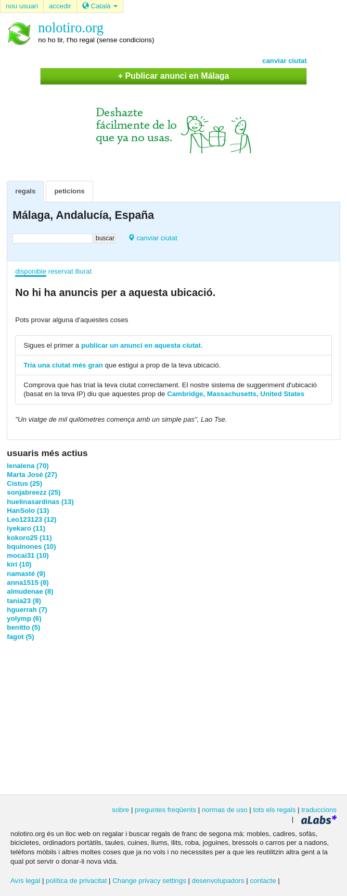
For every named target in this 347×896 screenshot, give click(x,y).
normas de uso (225, 810)
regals (25, 191)
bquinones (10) (31, 546)
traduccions (319, 810)
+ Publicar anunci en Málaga (173, 75)
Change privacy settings (149, 881)
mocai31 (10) (27, 555)
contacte (263, 881)
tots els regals (274, 810)
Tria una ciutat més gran (63, 365)
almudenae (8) (30, 591)
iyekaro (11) (26, 528)
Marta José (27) (32, 474)
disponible (30, 271)
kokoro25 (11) (29, 538)
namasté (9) (26, 574)
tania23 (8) (24, 601)
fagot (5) (20, 637)
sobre (120, 810)
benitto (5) (23, 627)
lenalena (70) (27, 466)
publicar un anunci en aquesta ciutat (141, 345)
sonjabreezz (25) (33, 492)
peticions (69, 191)
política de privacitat (76, 881)
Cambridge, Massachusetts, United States (235, 394)
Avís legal (25, 881)
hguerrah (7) (27, 609)
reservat (60, 271)
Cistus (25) (24, 483)
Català (100, 6)
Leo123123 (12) (31, 519)
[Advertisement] (174, 717)
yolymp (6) (24, 618)
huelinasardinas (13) (40, 502)
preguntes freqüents (165, 810)
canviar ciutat (284, 61)
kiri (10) (19, 564)
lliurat (83, 271)
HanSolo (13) (28, 510)
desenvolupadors (218, 881)
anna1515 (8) (27, 582)
